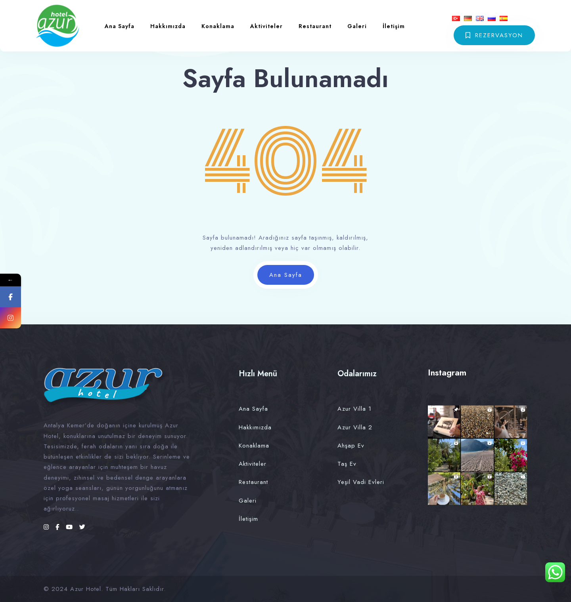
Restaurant (315, 26)
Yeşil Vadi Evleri (360, 482)
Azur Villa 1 (354, 408)
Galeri (357, 26)
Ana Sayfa (119, 26)
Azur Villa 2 (354, 427)
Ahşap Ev (350, 445)
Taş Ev (346, 463)
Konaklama (217, 26)
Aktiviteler (266, 26)
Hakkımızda (168, 26)
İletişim (394, 26)
